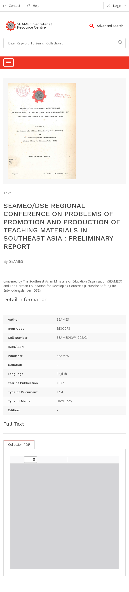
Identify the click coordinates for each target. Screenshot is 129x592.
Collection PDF (19, 444)
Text (7, 193)
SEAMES (16, 261)
